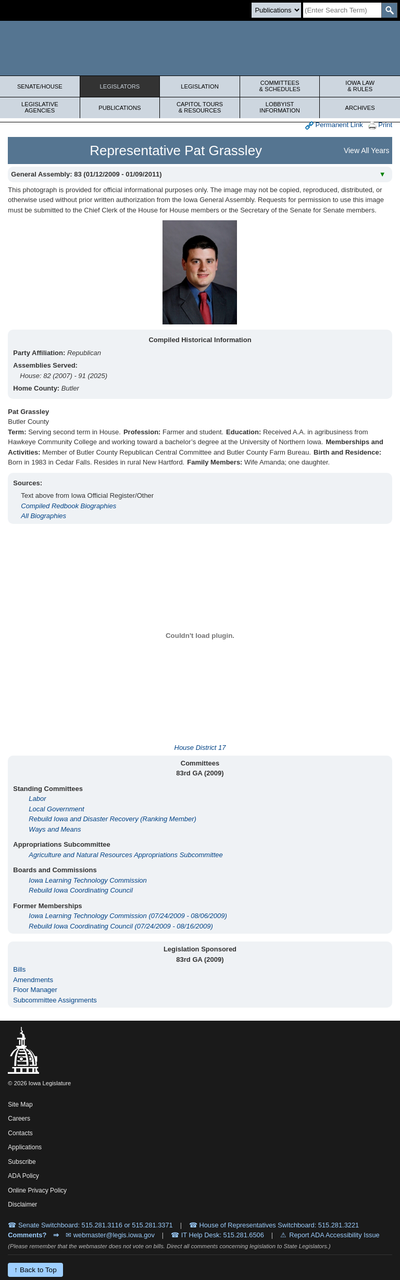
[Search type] (276, 10)
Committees (280, 86)
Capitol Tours (200, 107)
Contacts (20, 1133)
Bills (19, 969)
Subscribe (21, 1161)
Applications (25, 1147)
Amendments (33, 980)
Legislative (40, 107)
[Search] (342, 10)
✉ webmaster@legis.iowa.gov (110, 1235)
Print (380, 125)
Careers (19, 1118)
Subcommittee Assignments (54, 1000)
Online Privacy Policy (37, 1190)
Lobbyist (280, 107)
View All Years (367, 150)
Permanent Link (334, 125)
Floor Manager (35, 990)
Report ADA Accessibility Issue (334, 1235)
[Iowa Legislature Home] (200, 48)
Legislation (200, 86)
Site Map (20, 1104)
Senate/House (40, 86)
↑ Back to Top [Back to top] (35, 1270)
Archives (360, 108)
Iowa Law (360, 86)
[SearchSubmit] (389, 10)
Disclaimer (22, 1204)
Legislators (120, 86)
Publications (119, 108)
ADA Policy (23, 1175)
